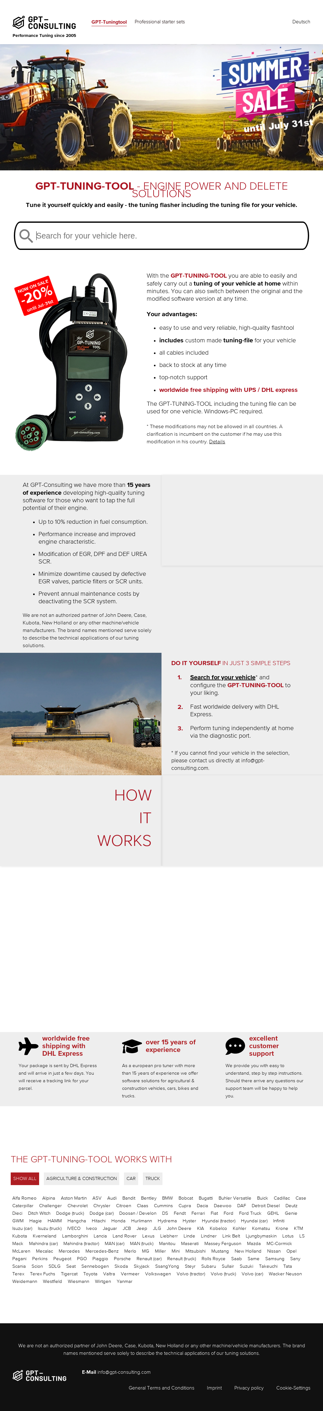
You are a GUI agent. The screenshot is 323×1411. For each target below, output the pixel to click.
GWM (18, 1221)
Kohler (239, 1228)
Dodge (70, 1213)
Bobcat (186, 1198)
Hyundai (218, 1221)
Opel (291, 1251)
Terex (18, 1274)
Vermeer (130, 1274)
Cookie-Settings (293, 1388)
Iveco (91, 1228)
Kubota (19, 1236)
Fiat (214, 1213)
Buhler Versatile (235, 1198)
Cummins (163, 1205)
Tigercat (69, 1274)
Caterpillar (22, 1205)
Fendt (180, 1213)
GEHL (273, 1213)
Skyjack (142, 1266)
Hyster (189, 1221)
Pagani (19, 1258)
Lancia (100, 1236)
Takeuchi (268, 1266)
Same (254, 1258)
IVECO (73, 1228)
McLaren (21, 1251)
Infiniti (279, 1221)
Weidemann (24, 1281)
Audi (112, 1198)
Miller (160, 1251)
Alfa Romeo (24, 1198)
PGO (82, 1258)
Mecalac (44, 1251)
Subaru (208, 1266)
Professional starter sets (160, 22)
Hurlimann (141, 1221)
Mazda (254, 1243)
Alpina (48, 1198)
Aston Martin (74, 1198)
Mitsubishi (195, 1251)
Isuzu (22, 1228)
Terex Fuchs (42, 1274)
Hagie (35, 1221)
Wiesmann (78, 1281)
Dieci (17, 1213)
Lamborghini (75, 1236)
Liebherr (169, 1236)
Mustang (220, 1251)
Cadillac (282, 1198)
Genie (291, 1213)
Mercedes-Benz (102, 1251)
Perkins (40, 1258)
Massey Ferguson (222, 1243)
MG (145, 1251)
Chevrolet (78, 1205)
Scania (19, 1266)
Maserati (190, 1243)
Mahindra (43, 1243)
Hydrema (167, 1221)
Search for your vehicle (222, 677)
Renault (149, 1258)
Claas (142, 1205)
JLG (157, 1228)
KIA (200, 1228)
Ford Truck (250, 1213)
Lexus (148, 1236)
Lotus (288, 1236)
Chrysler (101, 1205)
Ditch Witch (39, 1213)
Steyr (190, 1266)
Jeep (142, 1228)
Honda (118, 1221)
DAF (241, 1205)
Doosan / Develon (137, 1213)
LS (302, 1236)
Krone (282, 1228)
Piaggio (100, 1258)
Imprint (214, 1388)
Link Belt (231, 1236)
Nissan (274, 1251)
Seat (71, 1266)
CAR (131, 1178)
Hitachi (99, 1221)
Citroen (123, 1205)
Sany (295, 1258)
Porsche (122, 1258)
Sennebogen (95, 1266)
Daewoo (223, 1205)
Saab (236, 1258)
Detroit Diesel (266, 1205)
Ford (228, 1213)
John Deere (179, 1228)
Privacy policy (249, 1388)
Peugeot (62, 1258)
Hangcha (77, 1221)
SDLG (55, 1266)
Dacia (202, 1205)
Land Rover (125, 1236)
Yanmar (124, 1281)
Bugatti (206, 1198)
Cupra (185, 1205)
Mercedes (69, 1251)
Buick (262, 1198)
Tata (287, 1266)
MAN (114, 1243)
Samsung (275, 1258)
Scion (37, 1266)
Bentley (148, 1198)
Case (301, 1198)
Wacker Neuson (285, 1274)
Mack (17, 1243)
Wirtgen (103, 1281)
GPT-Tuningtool (109, 22)
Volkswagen (158, 1274)
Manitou (167, 1243)
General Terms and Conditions (161, 1388)
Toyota (90, 1274)
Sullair (228, 1266)
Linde (189, 1236)
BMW (167, 1198)
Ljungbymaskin (261, 1236)
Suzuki (246, 1266)
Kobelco (218, 1228)
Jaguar (110, 1228)
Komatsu (261, 1228)
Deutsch (301, 22)
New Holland (248, 1251)
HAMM (55, 1221)
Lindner (209, 1236)
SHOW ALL (25, 1178)
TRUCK (152, 1178)
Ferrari (198, 1213)
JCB (127, 1228)
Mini (176, 1251)
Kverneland (44, 1236)
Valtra (109, 1274)
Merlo (130, 1251)
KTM (298, 1228)
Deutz (291, 1205)
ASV (97, 1198)
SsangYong (167, 1266)
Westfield (52, 1281)
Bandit (128, 1198)
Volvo (191, 1274)
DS (165, 1213)
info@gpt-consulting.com (124, 1372)
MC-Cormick (279, 1243)
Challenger (50, 1205)
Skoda (121, 1266)
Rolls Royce (214, 1258)
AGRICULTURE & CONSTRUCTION (81, 1178)
